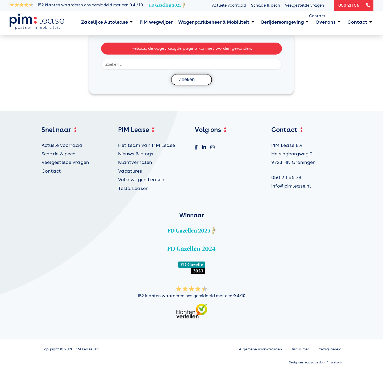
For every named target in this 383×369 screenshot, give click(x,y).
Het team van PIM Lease (146, 145)
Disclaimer (299, 349)
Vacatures (130, 171)
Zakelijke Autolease (104, 22)
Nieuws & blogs (135, 153)
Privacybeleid (330, 349)
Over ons (325, 22)
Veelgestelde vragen (304, 5)
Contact (317, 15)
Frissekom (334, 362)
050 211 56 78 (286, 177)
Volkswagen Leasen (141, 179)
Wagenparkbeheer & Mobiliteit (213, 22)
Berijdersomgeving (282, 22)
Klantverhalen (135, 162)
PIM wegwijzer (156, 22)
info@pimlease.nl (291, 186)
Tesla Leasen (133, 188)
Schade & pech (265, 5)
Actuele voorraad (229, 5)
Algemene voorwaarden (260, 349)
